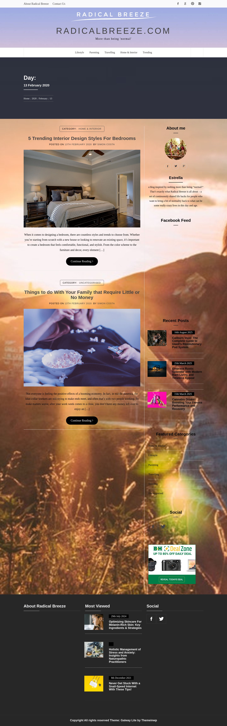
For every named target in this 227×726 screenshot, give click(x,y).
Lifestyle (79, 52)
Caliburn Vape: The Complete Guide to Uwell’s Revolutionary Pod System (186, 343)
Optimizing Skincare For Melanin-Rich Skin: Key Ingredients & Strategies (125, 625)
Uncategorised (90, 283)
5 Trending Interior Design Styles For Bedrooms (82, 138)
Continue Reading (82, 261)
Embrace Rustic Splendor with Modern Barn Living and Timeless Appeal (187, 373)
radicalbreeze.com (113, 30)
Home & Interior (128, 52)
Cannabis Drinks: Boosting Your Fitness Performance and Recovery (187, 404)
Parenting (94, 52)
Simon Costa (106, 144)
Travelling (110, 52)
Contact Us (58, 3)
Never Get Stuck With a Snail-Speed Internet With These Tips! (124, 686)
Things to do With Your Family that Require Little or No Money (82, 295)
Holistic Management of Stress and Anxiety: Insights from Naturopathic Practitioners (125, 655)
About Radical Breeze (36, 3)
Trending (147, 52)
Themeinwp (149, 720)
